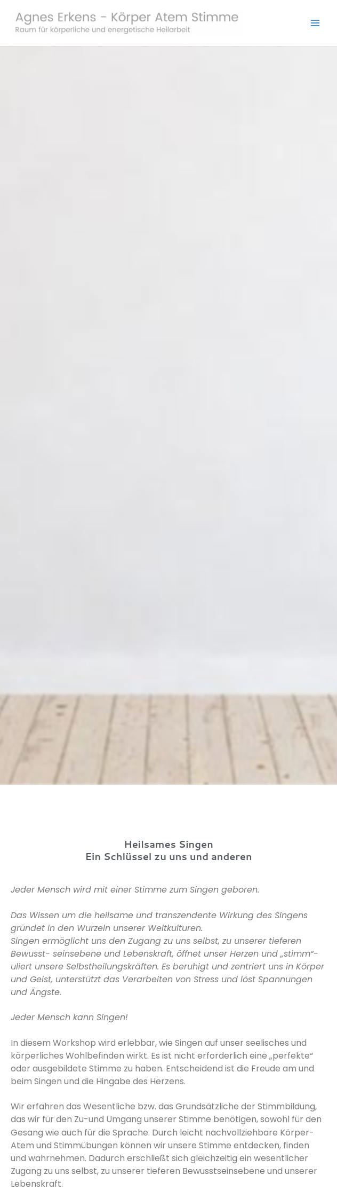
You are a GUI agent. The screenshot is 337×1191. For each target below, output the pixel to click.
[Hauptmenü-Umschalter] (315, 23)
